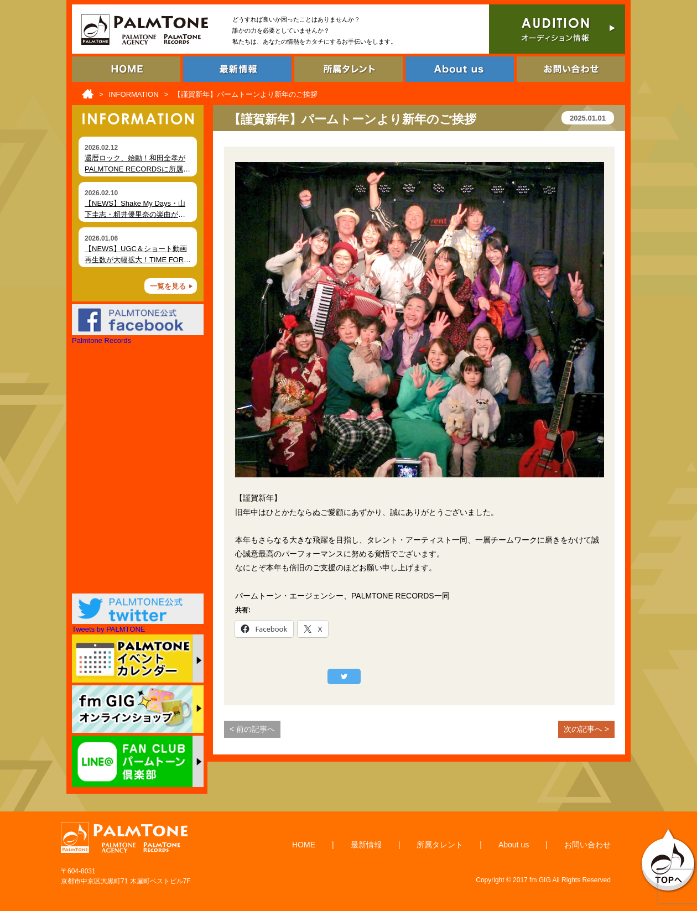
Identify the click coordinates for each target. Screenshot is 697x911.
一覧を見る (168, 286)
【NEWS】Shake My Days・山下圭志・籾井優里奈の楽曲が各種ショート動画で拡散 (135, 214)
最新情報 (366, 844)
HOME (303, 844)
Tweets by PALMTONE (108, 629)
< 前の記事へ (252, 729)
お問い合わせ (587, 844)
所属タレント (440, 844)
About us (513, 844)
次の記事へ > (586, 729)
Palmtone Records (101, 340)
